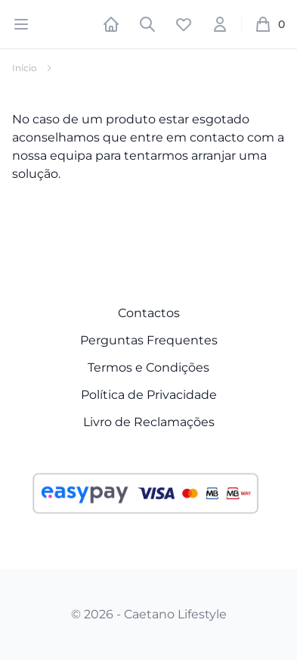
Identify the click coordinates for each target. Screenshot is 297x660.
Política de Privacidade (149, 395)
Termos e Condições (148, 367)
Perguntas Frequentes (149, 340)
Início (24, 67)
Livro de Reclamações (149, 422)
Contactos (149, 313)
